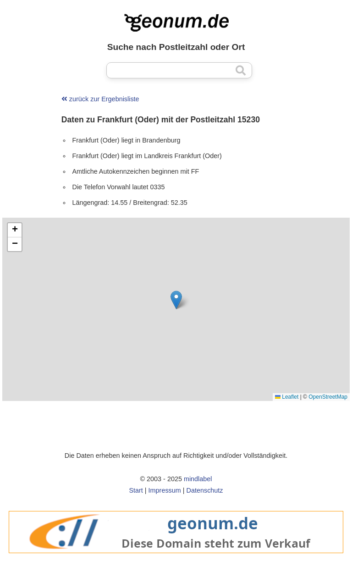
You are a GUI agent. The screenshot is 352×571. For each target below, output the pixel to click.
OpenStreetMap (327, 397)
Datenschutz (205, 490)
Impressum (164, 490)
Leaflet (286, 397)
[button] (176, 300)
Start (136, 490)
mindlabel (198, 479)
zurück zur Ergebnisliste (100, 99)
